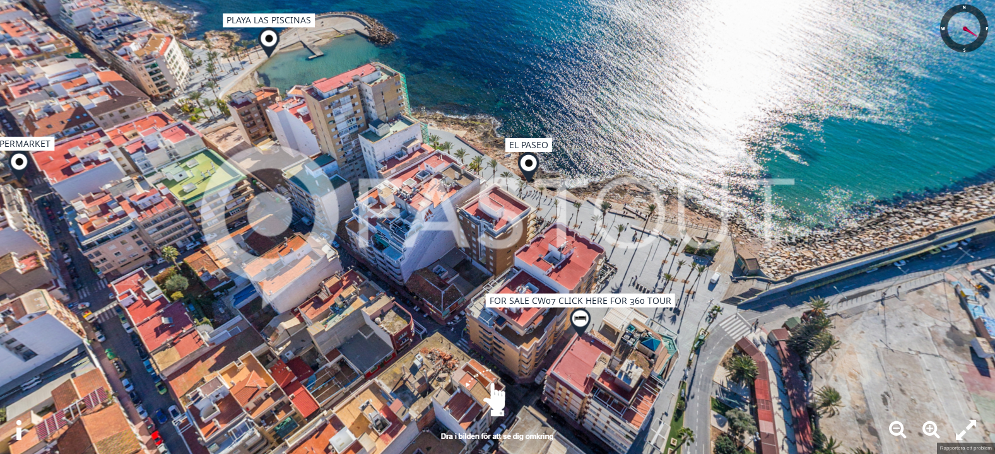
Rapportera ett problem (966, 448)
